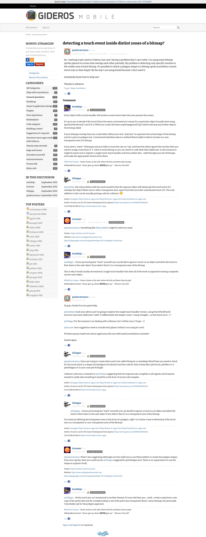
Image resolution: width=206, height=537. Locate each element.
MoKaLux (33, 232)
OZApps (33, 241)
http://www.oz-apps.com (89, 199)
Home (33, 6)
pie (30, 264)
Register (40, 64)
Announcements (34, 159)
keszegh (33, 223)
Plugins (30, 110)
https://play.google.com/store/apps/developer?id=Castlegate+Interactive (93, 241)
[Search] (178, 27)
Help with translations (37, 92)
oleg (31, 250)
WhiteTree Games (71, 162)
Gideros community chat (130, 1)
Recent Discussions (37, 77)
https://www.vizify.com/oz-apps (93, 206)
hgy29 (32, 218)
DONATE (147, 1)
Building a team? (34, 128)
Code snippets (33, 124)
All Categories (33, 88)
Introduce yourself (35, 155)
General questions (35, 97)
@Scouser (69, 327)
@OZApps (69, 262)
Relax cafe (31, 168)
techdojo (33, 259)
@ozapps (74, 199)
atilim (32, 227)
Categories (32, 73)
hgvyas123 (34, 255)
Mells (31, 282)
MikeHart (33, 286)
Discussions (31, 27)
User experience (34, 115)
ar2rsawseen (35, 209)
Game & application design (39, 106)
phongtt (33, 277)
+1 (65, 94)
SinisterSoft (35, 214)
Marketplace (32, 119)
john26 (32, 291)
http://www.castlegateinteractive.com (86, 237)
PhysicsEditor (102, 228)
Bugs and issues (34, 150)
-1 (67, 94)
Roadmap (31, 101)
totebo (32, 245)
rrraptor (33, 273)
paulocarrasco (80, 50)
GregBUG (33, 295)
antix (31, 236)
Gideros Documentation (104, 1)
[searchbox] (166, 27)
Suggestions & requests (37, 133)
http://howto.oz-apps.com (110, 199)
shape (73, 88)
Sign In (46, 27)
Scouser (76, 219)
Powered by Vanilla (103, 533)
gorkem (33, 268)
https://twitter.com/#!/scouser (83, 233)
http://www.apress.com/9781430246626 (131, 203)
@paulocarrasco (72, 228)
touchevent (81, 88)
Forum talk (31, 164)
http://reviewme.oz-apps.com (134, 199)
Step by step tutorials (36, 146)
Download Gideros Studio (79, 1)
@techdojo (69, 187)
